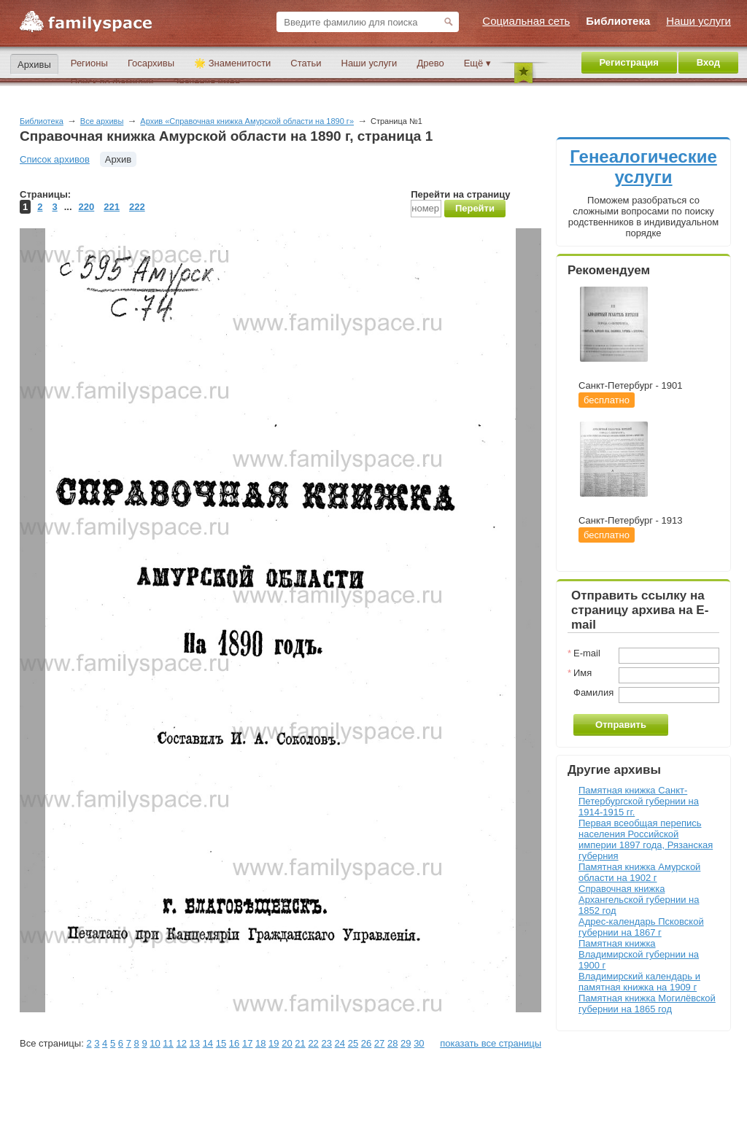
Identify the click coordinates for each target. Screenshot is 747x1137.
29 (405, 1043)
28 (392, 1043)
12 (181, 1043)
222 (137, 206)
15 (221, 1043)
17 (247, 1043)
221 (112, 206)
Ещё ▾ (477, 63)
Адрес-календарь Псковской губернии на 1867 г (641, 927)
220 (87, 206)
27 (379, 1043)
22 (313, 1043)
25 (353, 1043)
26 (366, 1043)
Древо (430, 63)
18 (260, 1043)
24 (340, 1043)
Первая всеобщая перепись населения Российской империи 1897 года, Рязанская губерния (645, 839)
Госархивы (151, 63)
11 (168, 1043)
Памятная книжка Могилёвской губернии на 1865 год (647, 1003)
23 (326, 1043)
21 (300, 1043)
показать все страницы (490, 1043)
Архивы (34, 64)
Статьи (305, 63)
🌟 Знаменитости (232, 63)
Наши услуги (369, 63)
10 (155, 1043)
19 (273, 1043)
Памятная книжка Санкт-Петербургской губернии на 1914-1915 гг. (638, 801)
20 (287, 1043)
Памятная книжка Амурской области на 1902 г (639, 872)
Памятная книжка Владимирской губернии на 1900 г (638, 954)
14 (208, 1043)
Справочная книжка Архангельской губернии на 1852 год (638, 899)
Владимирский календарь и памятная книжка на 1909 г (639, 982)
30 (419, 1043)
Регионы (89, 63)
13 (195, 1043)
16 (234, 1043)
